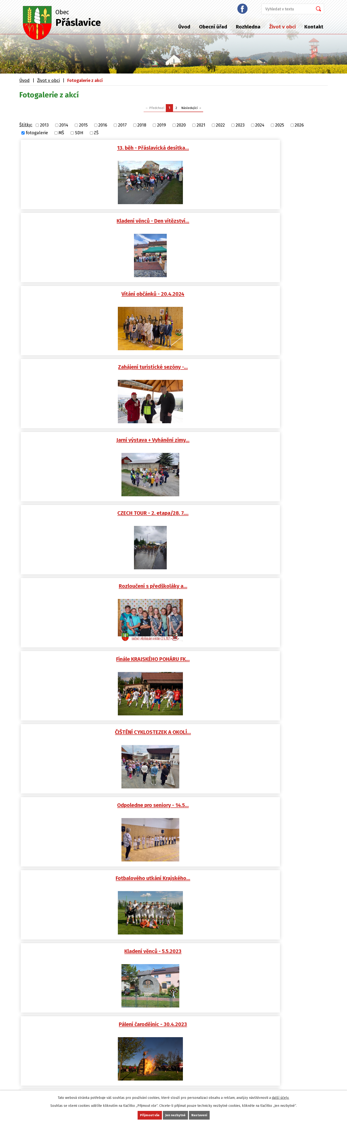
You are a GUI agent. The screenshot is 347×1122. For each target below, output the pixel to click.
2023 (240, 125)
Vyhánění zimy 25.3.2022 (279, 812)
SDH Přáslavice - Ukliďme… (176, 812)
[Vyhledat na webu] (286, 9)
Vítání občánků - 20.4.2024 (278, 148)
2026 (299, 125)
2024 (259, 125)
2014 (63, 125)
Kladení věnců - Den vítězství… (176, 148)
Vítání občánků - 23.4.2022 (278, 738)
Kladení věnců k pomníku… (176, 738)
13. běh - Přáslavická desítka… (73, 148)
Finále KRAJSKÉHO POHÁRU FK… (176, 295)
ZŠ (96, 132)
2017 (122, 125)
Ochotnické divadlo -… (73, 812)
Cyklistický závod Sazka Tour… (176, 664)
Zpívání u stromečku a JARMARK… (279, 517)
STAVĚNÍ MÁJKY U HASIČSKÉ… (176, 443)
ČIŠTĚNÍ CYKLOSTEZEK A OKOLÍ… (279, 295)
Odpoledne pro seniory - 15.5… (73, 738)
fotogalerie (37, 132)
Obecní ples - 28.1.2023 (73, 517)
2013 (44, 125)
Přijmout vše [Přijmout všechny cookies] (150, 1115)
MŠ (61, 132)
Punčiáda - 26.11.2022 (73, 590)
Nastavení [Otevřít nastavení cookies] (199, 1115)
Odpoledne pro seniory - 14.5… (73, 369)
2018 (141, 125)
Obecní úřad (213, 27)
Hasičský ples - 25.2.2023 (278, 443)
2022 (220, 125)
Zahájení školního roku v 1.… (279, 590)
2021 (201, 125)
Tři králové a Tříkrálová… (176, 517)
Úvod (184, 27)
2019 (161, 125)
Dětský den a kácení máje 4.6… (278, 664)
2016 (102, 125)
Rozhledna (248, 27)
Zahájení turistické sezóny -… (73, 222)
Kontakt (313, 27)
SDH (79, 132)
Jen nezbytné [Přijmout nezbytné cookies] (175, 1115)
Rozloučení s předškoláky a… (73, 295)
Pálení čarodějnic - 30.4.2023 (73, 443)
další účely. (280, 1097)
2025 (279, 125)
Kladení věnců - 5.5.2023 (278, 369)
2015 (83, 125)
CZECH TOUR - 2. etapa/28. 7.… (278, 222)
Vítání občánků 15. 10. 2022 (176, 590)
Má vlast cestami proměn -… (73, 664)
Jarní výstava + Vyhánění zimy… (176, 222)
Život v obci (282, 27)
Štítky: (25, 125)
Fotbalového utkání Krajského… (176, 369)
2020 (181, 125)
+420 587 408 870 (41, 961)
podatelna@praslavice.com (52, 938)
